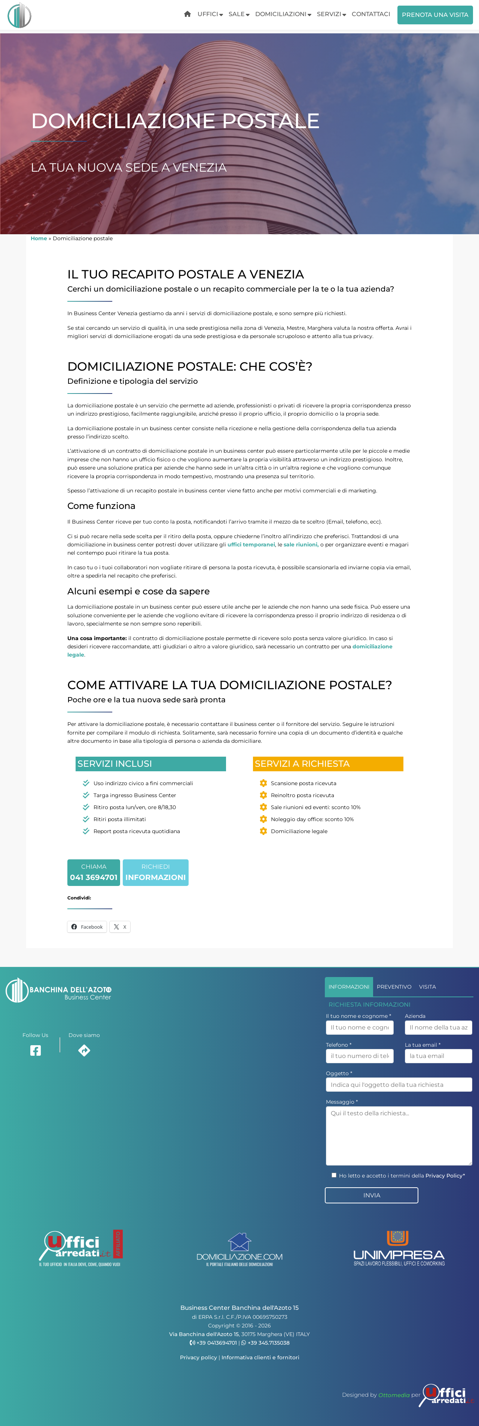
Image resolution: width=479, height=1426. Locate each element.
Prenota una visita (435, 14)
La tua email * (422, 1044)
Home (39, 238)
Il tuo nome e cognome (358, 1016)
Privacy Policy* (445, 1175)
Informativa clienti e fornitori (260, 1357)
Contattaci (371, 14)
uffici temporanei (251, 544)
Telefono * (338, 1044)
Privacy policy (198, 1357)
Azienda (415, 1016)
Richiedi (155, 873)
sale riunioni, (301, 544)
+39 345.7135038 (265, 1342)
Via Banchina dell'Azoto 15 (204, 1334)
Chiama (94, 873)
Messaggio (342, 1101)
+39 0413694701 (213, 1342)
